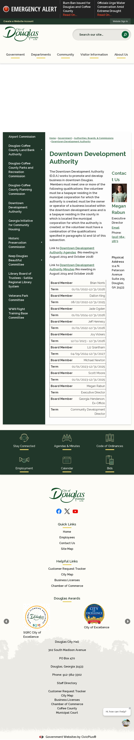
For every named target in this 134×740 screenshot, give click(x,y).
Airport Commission (22, 136)
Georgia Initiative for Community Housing (21, 225)
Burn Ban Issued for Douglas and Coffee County (77, 9)
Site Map (67, 549)
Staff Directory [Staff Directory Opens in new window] (67, 683)
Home (52, 138)
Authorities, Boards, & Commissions (94, 138)
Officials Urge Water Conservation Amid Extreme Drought (114, 9)
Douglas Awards (67, 598)
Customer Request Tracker (67, 568)
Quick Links (67, 524)
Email (115, 227)
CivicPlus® (88, 737)
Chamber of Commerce (67, 586)
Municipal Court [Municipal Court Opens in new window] (67, 712)
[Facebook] (59, 511)
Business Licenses (67, 580)
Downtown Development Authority (71, 141)
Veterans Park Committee (18, 298)
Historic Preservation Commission (17, 243)
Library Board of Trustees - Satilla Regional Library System (21, 280)
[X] (67, 511)
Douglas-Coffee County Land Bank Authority (22, 150)
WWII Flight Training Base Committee (18, 313)
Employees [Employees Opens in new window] (67, 537)
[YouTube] (75, 511)
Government (65, 138)
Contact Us (67, 543)
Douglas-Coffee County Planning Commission (20, 190)
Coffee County (67, 708)
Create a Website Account (18, 21)
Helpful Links (67, 561)
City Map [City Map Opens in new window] (67, 574)
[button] (125, 34)
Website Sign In (120, 21)
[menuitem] (15, 53)
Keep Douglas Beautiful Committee (18, 260)
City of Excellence (96, 627)
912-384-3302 (72, 674)
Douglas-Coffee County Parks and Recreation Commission (21, 170)
